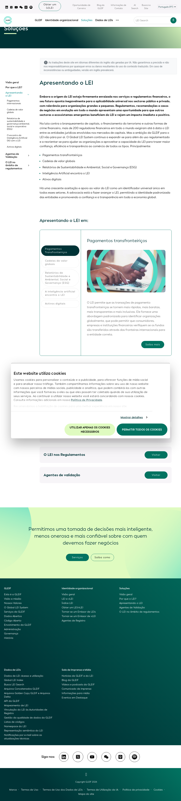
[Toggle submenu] (28, 94)
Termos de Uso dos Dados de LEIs (63, 789)
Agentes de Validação (12, 155)
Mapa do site (86, 794)
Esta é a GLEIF (12, 594)
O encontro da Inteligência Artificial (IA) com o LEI (17, 138)
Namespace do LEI (15, 726)
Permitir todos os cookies (142, 429)
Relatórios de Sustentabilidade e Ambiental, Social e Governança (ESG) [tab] (58, 278)
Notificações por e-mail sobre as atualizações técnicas (23, 736)
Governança (11, 633)
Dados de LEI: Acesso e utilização (23, 676)
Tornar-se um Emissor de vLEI (79, 616)
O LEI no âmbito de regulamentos (13, 165)
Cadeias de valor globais (15, 111)
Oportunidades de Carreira (81, 7)
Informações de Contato (118, 7)
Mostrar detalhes (132, 417)
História (8, 638)
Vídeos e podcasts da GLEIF (78, 684)
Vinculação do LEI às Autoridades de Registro (25, 711)
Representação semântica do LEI (23, 730)
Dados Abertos (13, 616)
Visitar (156, 455)
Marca (13, 789)
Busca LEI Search (14, 684)
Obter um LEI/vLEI (72, 607)
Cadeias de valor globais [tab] (56, 262)
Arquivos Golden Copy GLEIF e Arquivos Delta (27, 695)
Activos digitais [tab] (55, 303)
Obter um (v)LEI (49, 6)
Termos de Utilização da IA (102, 789)
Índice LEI (67, 603)
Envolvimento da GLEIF (17, 625)
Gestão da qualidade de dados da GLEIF (28, 717)
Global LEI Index (13, 680)
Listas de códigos (14, 722)
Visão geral (12, 82)
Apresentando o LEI (14, 94)
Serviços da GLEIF (14, 611)
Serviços (77, 557)
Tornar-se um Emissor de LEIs (79, 611)
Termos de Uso (29, 789)
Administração (12, 629)
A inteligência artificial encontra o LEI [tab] (60, 293)
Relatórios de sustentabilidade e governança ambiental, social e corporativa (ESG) (18, 124)
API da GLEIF (11, 701)
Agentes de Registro (73, 620)
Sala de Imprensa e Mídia (76, 670)
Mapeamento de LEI (16, 705)
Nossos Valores (13, 603)
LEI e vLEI (67, 599)
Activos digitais (14, 147)
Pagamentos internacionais (14, 102)
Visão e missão (12, 599)
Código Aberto (12, 620)
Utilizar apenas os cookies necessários (90, 429)
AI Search (134, 7)
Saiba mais (152, 344)
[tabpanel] (126, 293)
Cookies (158, 789)
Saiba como (102, 557)
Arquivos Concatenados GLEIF (21, 688)
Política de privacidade (135, 789)
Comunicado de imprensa (76, 688)
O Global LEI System (16, 607)
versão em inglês (90, 70)
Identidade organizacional (61, 19)
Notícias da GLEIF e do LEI (77, 676)
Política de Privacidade (86, 400)
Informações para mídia (76, 693)
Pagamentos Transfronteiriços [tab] (56, 250)
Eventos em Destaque (74, 697)
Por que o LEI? (13, 87)
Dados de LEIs (104, 19)
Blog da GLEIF (100, 7)
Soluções (87, 19)
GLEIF (38, 19)
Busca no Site (146, 7)
